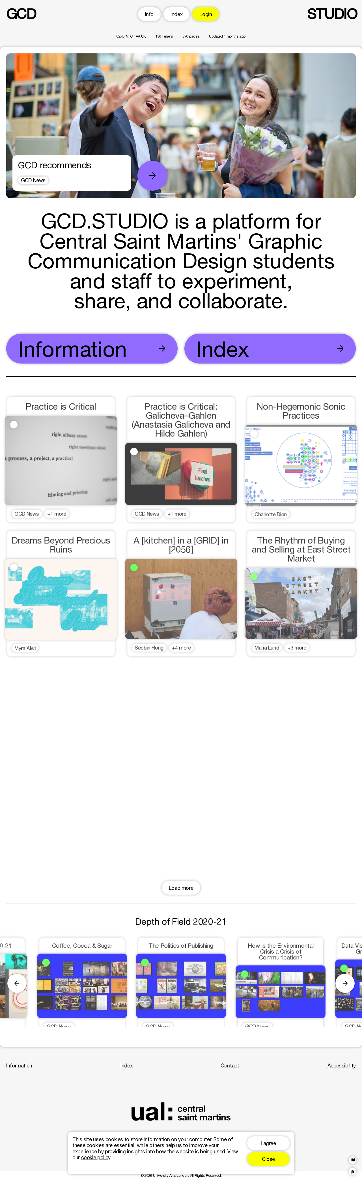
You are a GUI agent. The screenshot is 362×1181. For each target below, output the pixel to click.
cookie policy (95, 1157)
